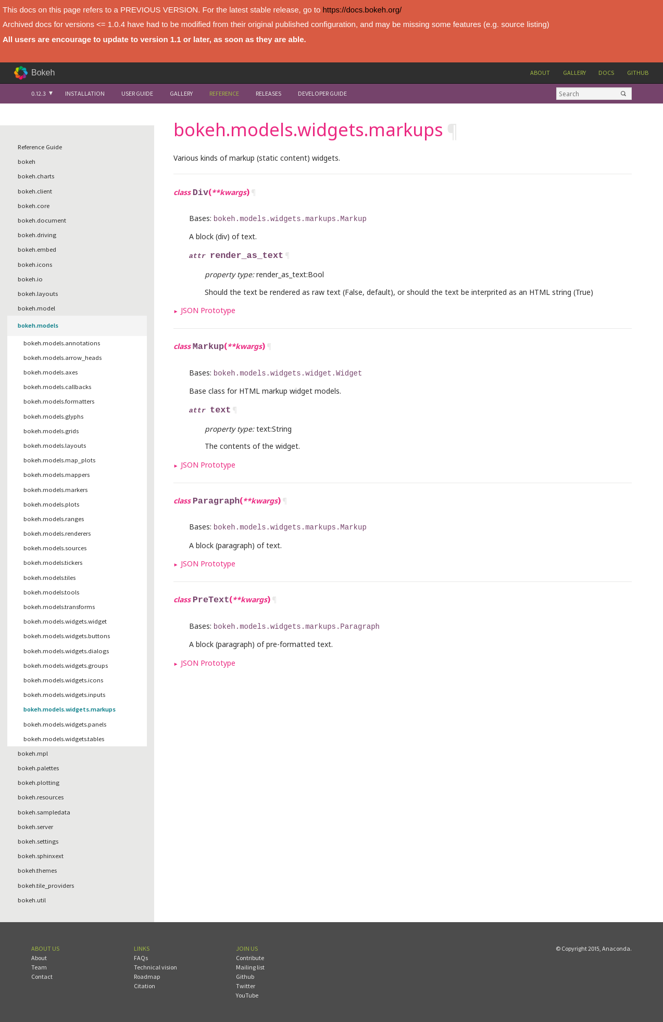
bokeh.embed (37, 249)
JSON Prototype (208, 308)
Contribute (250, 958)
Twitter (245, 986)
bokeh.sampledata (44, 812)
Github (637, 72)
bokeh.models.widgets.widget (65, 621)
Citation (144, 986)
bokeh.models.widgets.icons (63, 680)
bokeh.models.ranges (53, 519)
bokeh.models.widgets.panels (64, 724)
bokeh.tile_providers (46, 885)
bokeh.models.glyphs (53, 416)
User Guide (137, 93)
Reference (224, 93)
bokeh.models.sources (54, 548)
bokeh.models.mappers (56, 474)
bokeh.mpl (33, 753)
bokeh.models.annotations (61, 343)
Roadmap (147, 976)
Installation (85, 93)
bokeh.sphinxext (41, 856)
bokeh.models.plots (51, 504)
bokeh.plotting (38, 782)
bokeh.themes (37, 870)
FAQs (141, 958)
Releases (268, 93)
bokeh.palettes (38, 768)
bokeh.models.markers (55, 490)
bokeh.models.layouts (54, 445)
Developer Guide (322, 93)
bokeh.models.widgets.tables (63, 739)
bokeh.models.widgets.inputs (64, 694)
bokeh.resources (41, 797)
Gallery (574, 72)
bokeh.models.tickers (52, 562)
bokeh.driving (37, 235)
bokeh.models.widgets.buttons (66, 636)
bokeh (26, 161)
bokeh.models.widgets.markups (69, 709)
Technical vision (155, 967)
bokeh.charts (36, 176)
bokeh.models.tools (51, 592)
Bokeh (43, 72)
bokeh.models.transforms (59, 607)
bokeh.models (38, 325)
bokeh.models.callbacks (57, 387)
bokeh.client (35, 191)
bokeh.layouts (38, 293)
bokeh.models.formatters (58, 401)
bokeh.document (42, 220)
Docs (606, 72)
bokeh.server (35, 827)
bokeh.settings (38, 841)
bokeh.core (33, 206)
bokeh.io (30, 279)
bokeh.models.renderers (57, 533)
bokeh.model (36, 308)
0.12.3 (38, 93)
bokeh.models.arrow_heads (62, 357)
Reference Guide (40, 147)
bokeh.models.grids (51, 431)
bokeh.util (32, 900)
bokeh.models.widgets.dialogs (66, 651)
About (540, 72)
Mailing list (250, 967)
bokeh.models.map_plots (59, 460)
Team (39, 967)
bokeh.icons (35, 264)
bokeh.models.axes (50, 372)
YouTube (247, 995)
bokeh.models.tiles (49, 577)
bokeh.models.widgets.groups (65, 665)
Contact (42, 976)
